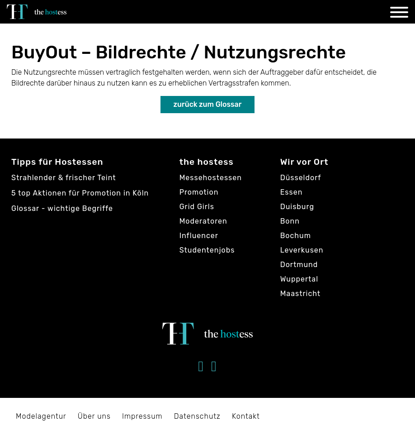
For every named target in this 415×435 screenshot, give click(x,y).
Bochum (295, 235)
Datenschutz (197, 416)
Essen (291, 192)
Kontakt (246, 416)
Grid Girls (196, 206)
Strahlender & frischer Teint (63, 177)
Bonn (290, 221)
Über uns (94, 416)
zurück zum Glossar (208, 104)
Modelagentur (41, 416)
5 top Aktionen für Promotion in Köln (80, 193)
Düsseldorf (300, 177)
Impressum (142, 416)
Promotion (199, 192)
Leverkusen (302, 250)
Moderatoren (203, 221)
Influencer (198, 235)
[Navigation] (399, 14)
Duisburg (297, 206)
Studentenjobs (207, 250)
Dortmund (299, 264)
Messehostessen (210, 177)
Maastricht (300, 293)
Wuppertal (299, 279)
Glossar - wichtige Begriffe (62, 208)
